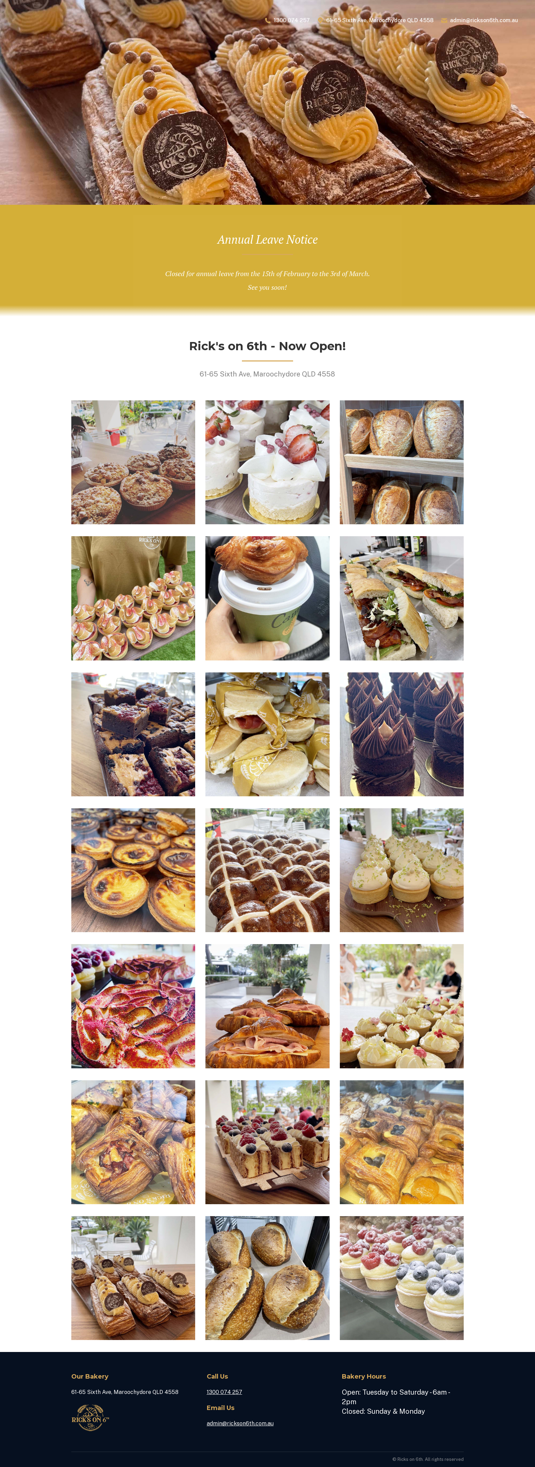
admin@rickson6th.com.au (479, 20)
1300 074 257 (286, 20)
